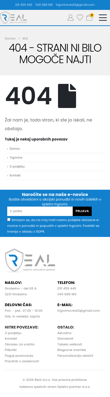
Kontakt (15, 175)
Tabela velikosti (70, 344)
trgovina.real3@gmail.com (75, 5)
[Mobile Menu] (103, 17)
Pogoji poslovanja (19, 355)
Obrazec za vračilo (19, 344)
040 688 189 (44, 5)
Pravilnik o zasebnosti (22, 361)
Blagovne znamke (72, 350)
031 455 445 (23, 5)
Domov (15, 149)
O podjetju (17, 166)
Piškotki (11, 350)
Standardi (65, 338)
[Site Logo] (13, 17)
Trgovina (16, 158)
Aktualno (65, 333)
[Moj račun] (70, 17)
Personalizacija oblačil (75, 355)
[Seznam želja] (80, 17)
